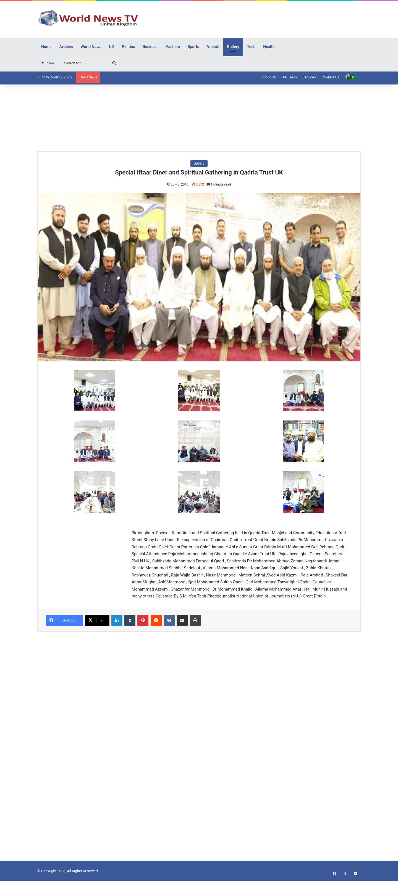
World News (91, 46)
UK (111, 46)
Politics (128, 46)
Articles (66, 46)
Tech (251, 46)
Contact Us (330, 77)
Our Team (289, 77)
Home (46, 46)
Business (150, 46)
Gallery (233, 46)
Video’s (213, 46)
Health (268, 46)
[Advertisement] (254, 18)
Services (309, 77)
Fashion (173, 46)
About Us (268, 77)
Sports (193, 46)
